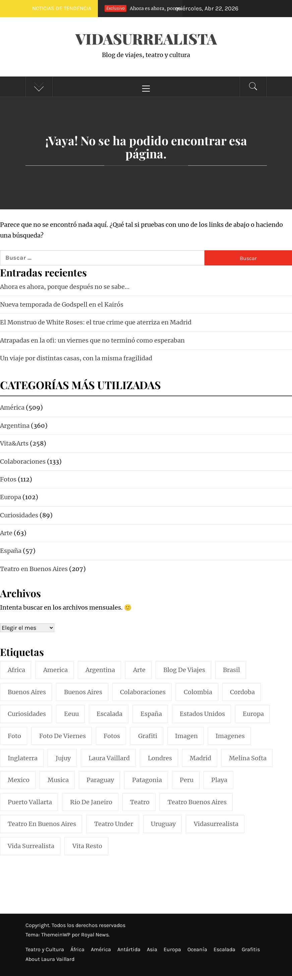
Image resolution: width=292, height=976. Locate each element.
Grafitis (251, 949)
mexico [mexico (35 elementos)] (19, 780)
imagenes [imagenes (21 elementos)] (230, 736)
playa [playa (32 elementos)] (219, 780)
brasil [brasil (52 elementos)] (231, 670)
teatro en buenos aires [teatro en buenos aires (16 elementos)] (42, 824)
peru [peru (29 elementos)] (186, 780)
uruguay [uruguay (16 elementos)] (163, 824)
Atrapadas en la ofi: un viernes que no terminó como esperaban (92, 340)
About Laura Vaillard (49, 959)
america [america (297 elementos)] (55, 670)
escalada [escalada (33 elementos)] (109, 714)
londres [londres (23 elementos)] (160, 758)
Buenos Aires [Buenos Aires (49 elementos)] (83, 692)
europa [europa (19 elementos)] (253, 714)
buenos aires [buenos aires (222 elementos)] (27, 692)
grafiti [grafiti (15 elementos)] (147, 736)
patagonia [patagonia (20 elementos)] (147, 780)
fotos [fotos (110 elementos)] (112, 736)
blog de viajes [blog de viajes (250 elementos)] (184, 670)
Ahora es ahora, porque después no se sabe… (167, 8)
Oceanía (197, 949)
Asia (152, 949)
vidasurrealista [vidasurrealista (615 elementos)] (216, 824)
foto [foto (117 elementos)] (14, 736)
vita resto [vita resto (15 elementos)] (87, 846)
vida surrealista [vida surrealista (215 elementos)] (31, 846)
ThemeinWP (56, 934)
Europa (172, 949)
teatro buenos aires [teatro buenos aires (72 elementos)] (197, 802)
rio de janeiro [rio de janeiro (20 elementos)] (91, 802)
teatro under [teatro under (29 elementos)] (113, 824)
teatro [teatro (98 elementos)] (140, 802)
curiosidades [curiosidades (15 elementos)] (27, 714)
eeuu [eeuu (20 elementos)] (71, 714)
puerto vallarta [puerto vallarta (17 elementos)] (30, 802)
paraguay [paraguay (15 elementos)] (100, 780)
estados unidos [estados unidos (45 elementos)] (202, 714)
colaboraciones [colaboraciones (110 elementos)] (143, 692)
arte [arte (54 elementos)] (139, 670)
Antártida (128, 949)
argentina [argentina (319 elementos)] (100, 670)
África (77, 949)
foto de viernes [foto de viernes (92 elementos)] (62, 736)
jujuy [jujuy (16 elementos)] (63, 758)
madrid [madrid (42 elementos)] (200, 758)
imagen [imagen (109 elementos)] (186, 736)
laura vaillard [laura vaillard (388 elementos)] (109, 758)
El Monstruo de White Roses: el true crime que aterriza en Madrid (95, 322)
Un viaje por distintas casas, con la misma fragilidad (76, 358)
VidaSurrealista (146, 38)
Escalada (224, 949)
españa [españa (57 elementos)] (151, 714)
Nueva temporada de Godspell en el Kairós (61, 304)
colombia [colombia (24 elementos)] (198, 692)
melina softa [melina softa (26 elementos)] (248, 758)
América (101, 949)
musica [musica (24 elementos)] (58, 780)
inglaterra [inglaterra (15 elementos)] (23, 758)
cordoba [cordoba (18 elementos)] (242, 692)
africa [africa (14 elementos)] (16, 670)
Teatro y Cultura (44, 949)
